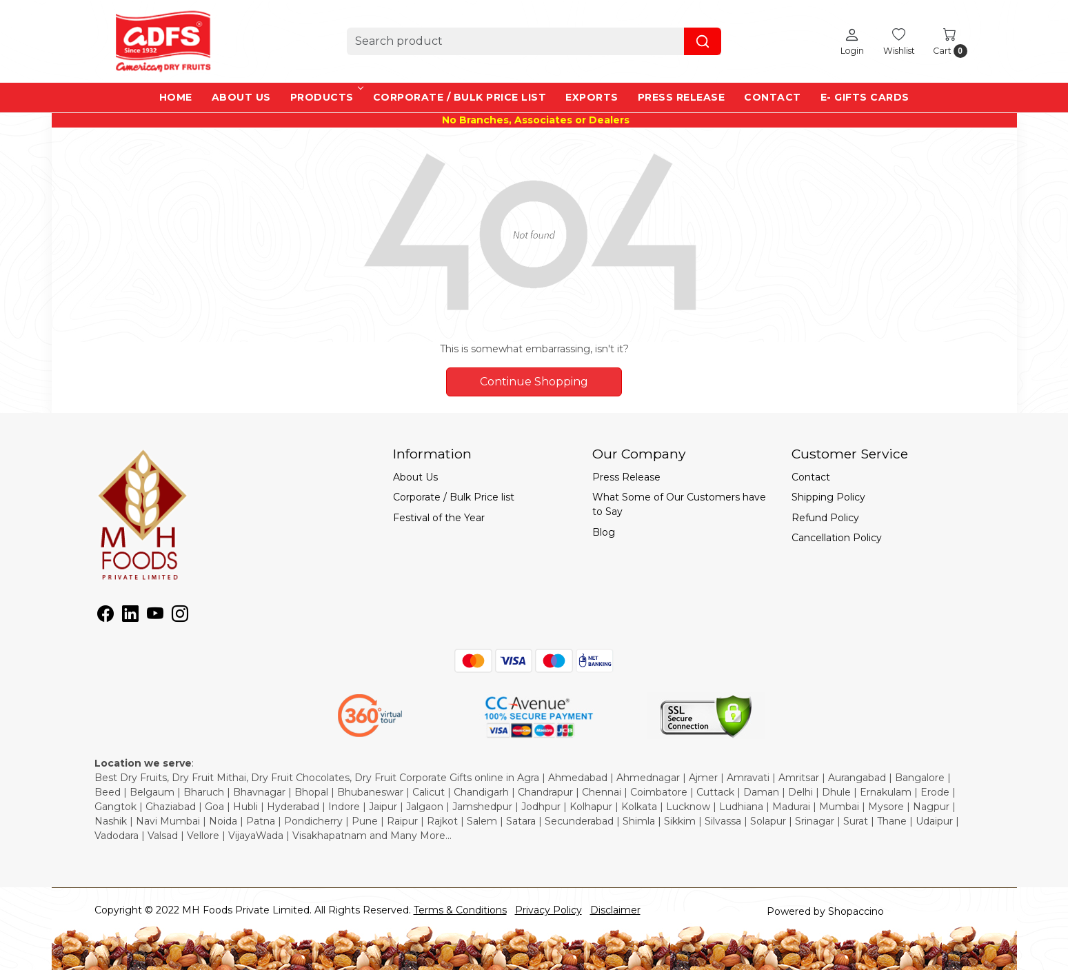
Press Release (681, 97)
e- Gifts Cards (864, 97)
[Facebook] (105, 616)
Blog (603, 532)
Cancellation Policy (837, 538)
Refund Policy (825, 518)
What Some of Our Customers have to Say (679, 504)
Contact (772, 97)
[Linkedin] (130, 616)
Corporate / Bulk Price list (460, 97)
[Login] (852, 41)
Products (325, 97)
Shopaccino (856, 911)
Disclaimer (615, 910)
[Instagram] (180, 616)
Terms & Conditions (460, 910)
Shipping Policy (828, 497)
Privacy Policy (548, 910)
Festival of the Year (439, 518)
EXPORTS (591, 97)
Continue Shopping (534, 381)
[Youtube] (155, 616)
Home (175, 97)
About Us (241, 97)
